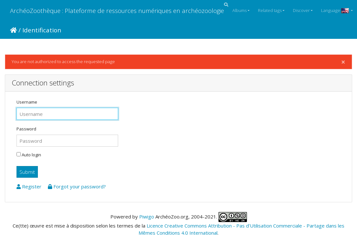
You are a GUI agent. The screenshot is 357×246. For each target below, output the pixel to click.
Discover (301, 10)
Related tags (270, 10)
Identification (41, 30)
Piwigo (146, 216)
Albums (239, 10)
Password (26, 129)
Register (30, 186)
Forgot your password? (77, 186)
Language (335, 10)
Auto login (29, 155)
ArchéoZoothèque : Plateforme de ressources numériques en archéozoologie (117, 10)
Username (27, 102)
